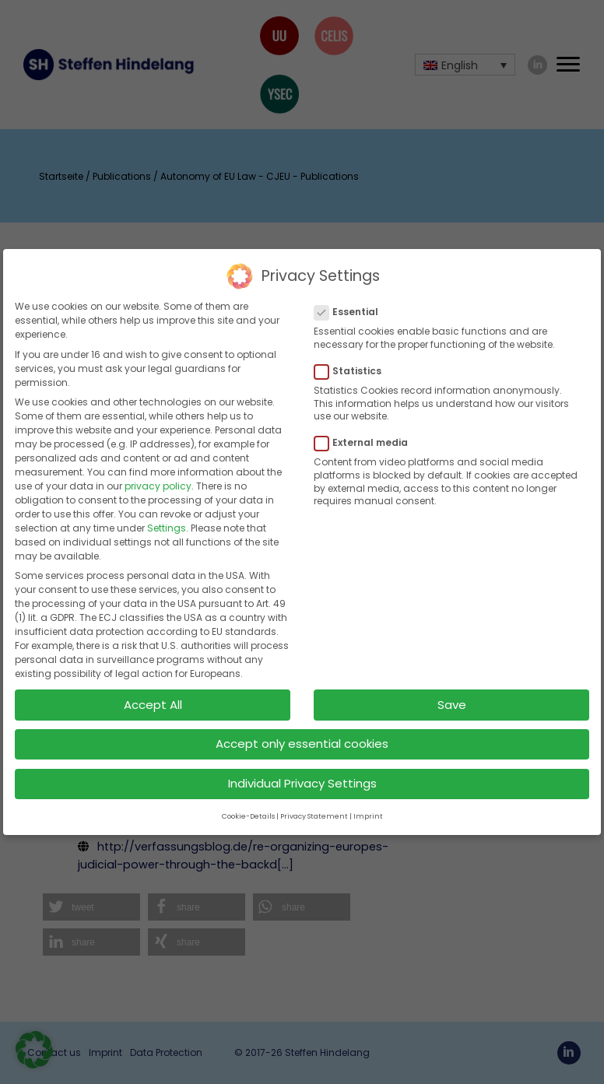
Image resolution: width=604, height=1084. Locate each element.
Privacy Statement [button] (314, 804)
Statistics (353, 360)
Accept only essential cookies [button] (302, 732)
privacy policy (158, 473)
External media (366, 431)
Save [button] (451, 692)
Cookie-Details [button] (248, 804)
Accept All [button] (153, 692)
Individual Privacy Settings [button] (302, 771)
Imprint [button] (368, 804)
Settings (166, 515)
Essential (351, 300)
